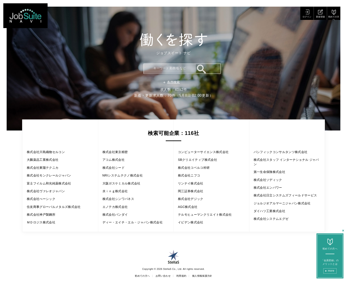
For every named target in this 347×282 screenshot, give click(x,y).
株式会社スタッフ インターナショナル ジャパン (286, 154)
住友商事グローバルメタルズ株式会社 (58, 212)
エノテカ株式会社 (117, 203)
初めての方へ (136, 276)
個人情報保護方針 (208, 276)
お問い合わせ (161, 276)
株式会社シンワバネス (121, 195)
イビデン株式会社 (193, 220)
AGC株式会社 (189, 203)
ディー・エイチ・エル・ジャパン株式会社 (134, 222)
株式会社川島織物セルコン (49, 152)
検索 (213, 68)
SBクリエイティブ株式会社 (201, 152)
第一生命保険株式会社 (272, 166)
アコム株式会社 (115, 152)
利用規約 (183, 276)
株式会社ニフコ (191, 169)
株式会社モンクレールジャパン (53, 178)
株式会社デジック (193, 195)
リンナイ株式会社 (193, 178)
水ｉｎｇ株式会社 (117, 186)
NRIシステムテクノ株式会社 (126, 169)
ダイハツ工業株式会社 (272, 218)
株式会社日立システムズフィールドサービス (285, 193)
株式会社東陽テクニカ (45, 169)
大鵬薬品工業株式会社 (45, 161)
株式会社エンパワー (270, 183)
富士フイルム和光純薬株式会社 (53, 186)
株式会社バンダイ (117, 212)
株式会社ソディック (270, 174)
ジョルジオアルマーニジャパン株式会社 (285, 207)
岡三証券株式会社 (193, 186)
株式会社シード (115, 161)
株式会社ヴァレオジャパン (49, 195)
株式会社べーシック (43, 203)
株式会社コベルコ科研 (196, 161)
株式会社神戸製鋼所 (43, 220)
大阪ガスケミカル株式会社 (124, 178)
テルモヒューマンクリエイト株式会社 (209, 212)
